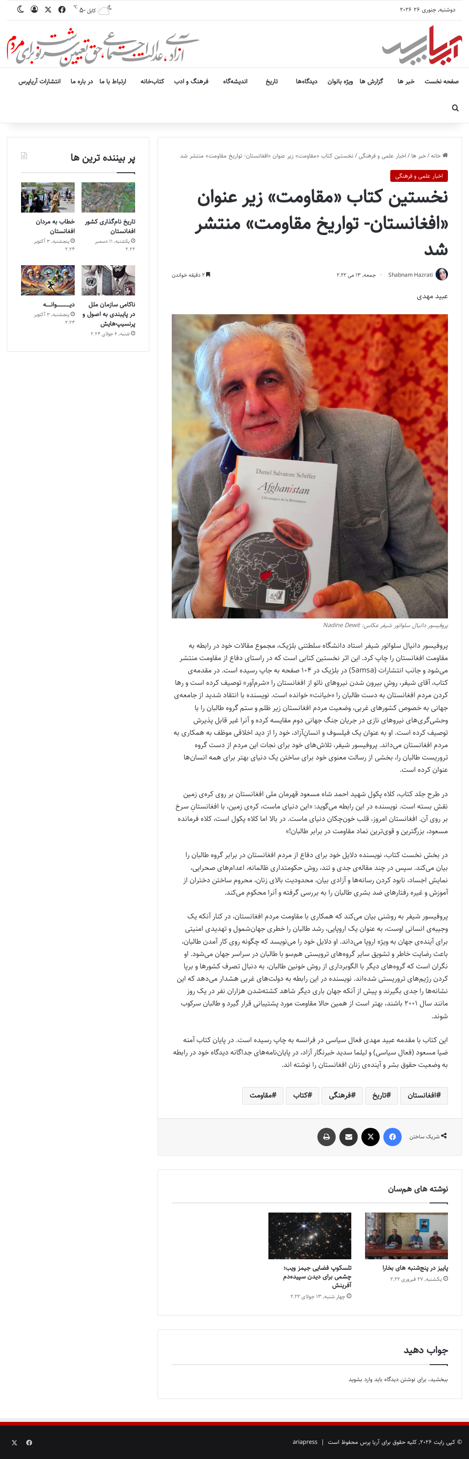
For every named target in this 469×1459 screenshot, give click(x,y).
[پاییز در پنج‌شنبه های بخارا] (406, 1236)
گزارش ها (371, 82)
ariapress (305, 1442)
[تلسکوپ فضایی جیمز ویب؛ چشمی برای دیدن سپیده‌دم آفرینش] (309, 1236)
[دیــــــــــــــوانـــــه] (48, 280)
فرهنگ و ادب (191, 82)
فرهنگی (340, 1096)
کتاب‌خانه (152, 82)
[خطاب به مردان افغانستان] (48, 197)
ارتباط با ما (112, 82)
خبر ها (406, 82)
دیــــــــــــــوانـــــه (59, 305)
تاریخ (272, 82)
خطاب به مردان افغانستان (55, 226)
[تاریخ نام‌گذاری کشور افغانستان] (108, 197)
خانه (439, 155)
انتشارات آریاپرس (39, 82)
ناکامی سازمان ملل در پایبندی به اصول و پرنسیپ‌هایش (108, 314)
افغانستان (422, 1096)
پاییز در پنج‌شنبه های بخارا (415, 1268)
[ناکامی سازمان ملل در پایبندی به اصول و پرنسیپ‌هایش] (108, 280)
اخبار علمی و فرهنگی (382, 155)
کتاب (300, 1096)
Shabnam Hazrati (409, 275)
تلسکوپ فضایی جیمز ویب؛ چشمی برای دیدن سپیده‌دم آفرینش (317, 1277)
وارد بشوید (360, 1379)
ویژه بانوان (340, 82)
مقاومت (261, 1096)
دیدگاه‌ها (306, 82)
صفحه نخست (442, 82)
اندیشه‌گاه (235, 82)
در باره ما (82, 82)
